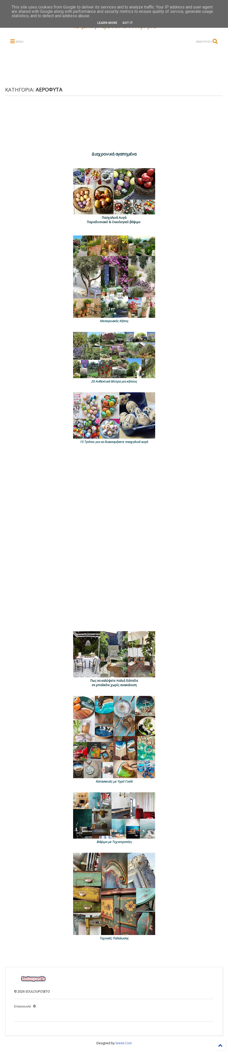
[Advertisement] (105, 65)
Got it (127, 23)
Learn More (107, 23)
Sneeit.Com (123, 1043)
